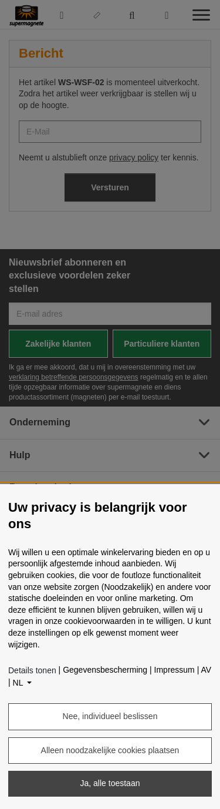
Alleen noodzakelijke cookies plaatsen (110, 750)
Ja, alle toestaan (110, 783)
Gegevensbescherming (105, 669)
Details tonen (32, 670)
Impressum (174, 669)
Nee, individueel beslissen (110, 716)
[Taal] (22, 683)
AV (206, 669)
